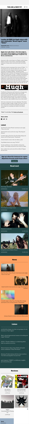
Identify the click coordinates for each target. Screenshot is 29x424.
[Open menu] (26, 7)
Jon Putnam (16, 45)
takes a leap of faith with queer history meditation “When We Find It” (13, 348)
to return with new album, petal (12, 139)
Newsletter (3, 423)
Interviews (4, 188)
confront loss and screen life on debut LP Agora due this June (13, 149)
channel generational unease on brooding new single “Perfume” (14, 336)
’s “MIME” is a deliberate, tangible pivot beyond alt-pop (13, 361)
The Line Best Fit (14, 7)
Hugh (2, 52)
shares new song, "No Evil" (10, 142)
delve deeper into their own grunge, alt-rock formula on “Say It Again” (14, 330)
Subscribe (14, 161)
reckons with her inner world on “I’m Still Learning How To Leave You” (13, 354)
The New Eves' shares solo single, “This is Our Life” (13, 128)
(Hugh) (8, 47)
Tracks (3, 47)
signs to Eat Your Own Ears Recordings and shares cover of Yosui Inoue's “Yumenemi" (13, 136)
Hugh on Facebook (18, 112)
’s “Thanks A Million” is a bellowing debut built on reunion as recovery (13, 342)
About (2, 421)
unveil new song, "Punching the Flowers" (13, 132)
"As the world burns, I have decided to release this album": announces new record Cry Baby (13, 145)
